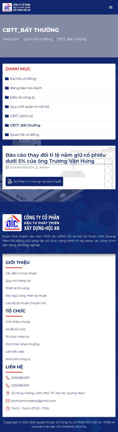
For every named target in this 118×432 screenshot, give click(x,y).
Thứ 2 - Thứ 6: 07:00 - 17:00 (27, 408)
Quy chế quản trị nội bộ (29, 107)
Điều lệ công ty (22, 97)
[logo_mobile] (16, 7)
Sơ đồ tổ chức (16, 329)
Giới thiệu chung (18, 322)
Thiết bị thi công (18, 288)
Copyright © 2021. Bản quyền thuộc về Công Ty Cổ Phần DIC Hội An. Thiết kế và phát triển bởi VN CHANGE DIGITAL (59, 424)
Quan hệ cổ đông (37, 39)
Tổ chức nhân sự (17, 337)
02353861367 (18, 378)
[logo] (59, 222)
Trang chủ (10, 39)
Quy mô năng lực (18, 281)
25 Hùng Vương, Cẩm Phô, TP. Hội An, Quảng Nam (45, 393)
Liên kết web (15, 351)
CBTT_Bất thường (71, 39)
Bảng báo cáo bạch (26, 88)
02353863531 (18, 385)
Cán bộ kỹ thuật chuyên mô (26, 303)
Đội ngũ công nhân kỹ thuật (26, 295)
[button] (111, 7)
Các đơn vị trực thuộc (21, 273)
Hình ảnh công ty (18, 359)
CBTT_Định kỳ (21, 116)
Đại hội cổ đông (23, 79)
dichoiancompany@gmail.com (31, 401)
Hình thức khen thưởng (22, 344)
